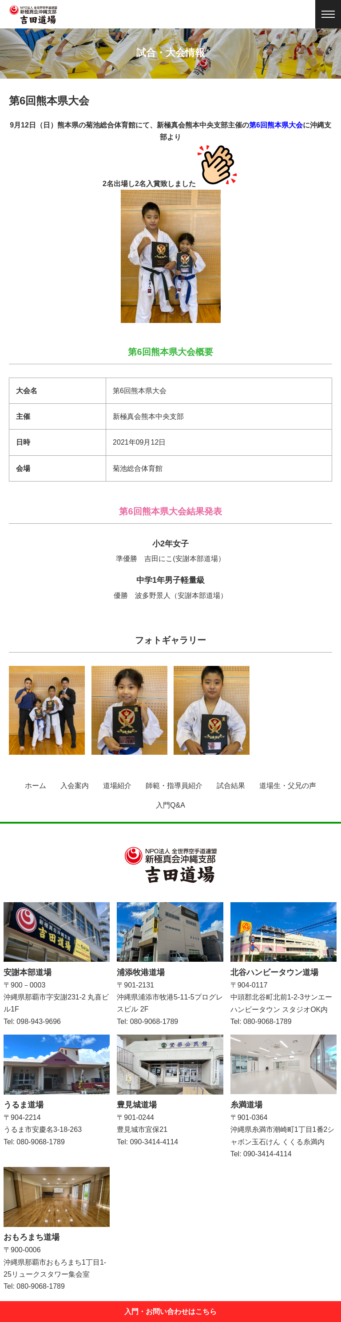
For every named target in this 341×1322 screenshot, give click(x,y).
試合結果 (231, 785)
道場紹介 (117, 785)
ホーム (35, 785)
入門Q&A (170, 805)
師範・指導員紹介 (174, 785)
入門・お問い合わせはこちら (170, 1311)
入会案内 (74, 785)
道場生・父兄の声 (287, 785)
